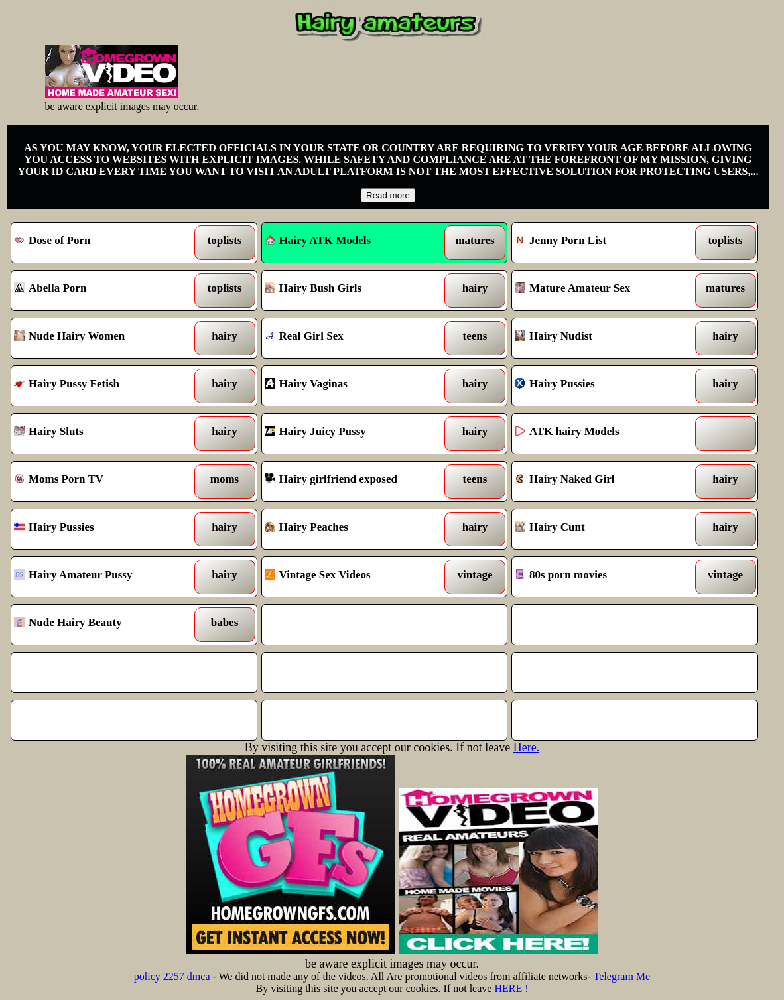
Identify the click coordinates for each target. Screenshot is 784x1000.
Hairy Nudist (603, 338)
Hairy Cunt (603, 529)
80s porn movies (603, 577)
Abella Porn (102, 290)
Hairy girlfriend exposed (353, 481)
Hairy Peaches (353, 529)
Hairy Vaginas (353, 386)
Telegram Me (622, 976)
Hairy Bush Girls (353, 290)
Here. (526, 747)
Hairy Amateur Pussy (102, 577)
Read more (388, 195)
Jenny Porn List (603, 242)
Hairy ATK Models (318, 240)
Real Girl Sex (353, 338)
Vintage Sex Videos (353, 577)
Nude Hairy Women (102, 338)
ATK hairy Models (603, 433)
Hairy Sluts (102, 433)
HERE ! (511, 988)
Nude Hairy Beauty (102, 624)
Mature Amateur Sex (603, 290)
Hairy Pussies (603, 386)
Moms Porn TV (102, 481)
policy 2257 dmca (172, 976)
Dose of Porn (102, 242)
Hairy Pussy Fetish (102, 386)
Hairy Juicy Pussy (353, 433)
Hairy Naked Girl (603, 481)
